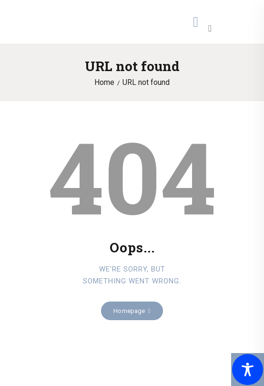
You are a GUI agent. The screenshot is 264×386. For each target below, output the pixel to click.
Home (104, 82)
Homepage (129, 310)
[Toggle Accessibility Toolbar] (247, 369)
